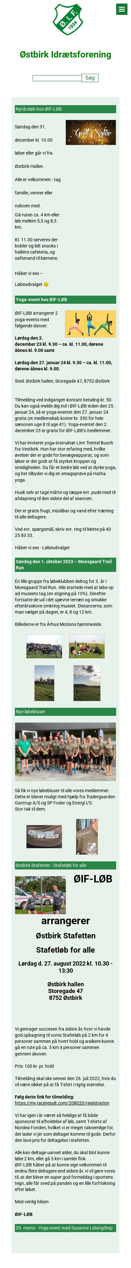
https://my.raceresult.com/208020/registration (62, 1103)
